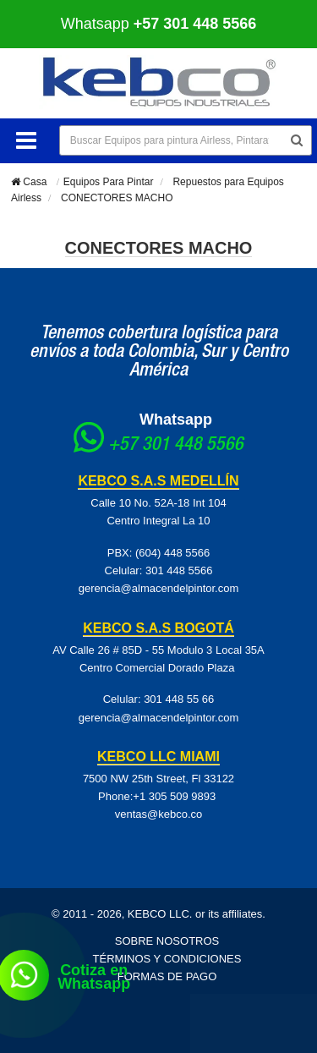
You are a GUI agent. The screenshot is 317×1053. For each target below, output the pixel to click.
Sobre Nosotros (167, 941)
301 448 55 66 (179, 699)
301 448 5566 (179, 570)
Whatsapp (159, 23)
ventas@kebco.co (159, 814)
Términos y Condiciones (167, 958)
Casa (28, 182)
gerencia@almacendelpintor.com (159, 588)
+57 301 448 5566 (175, 445)
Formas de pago (167, 976)
